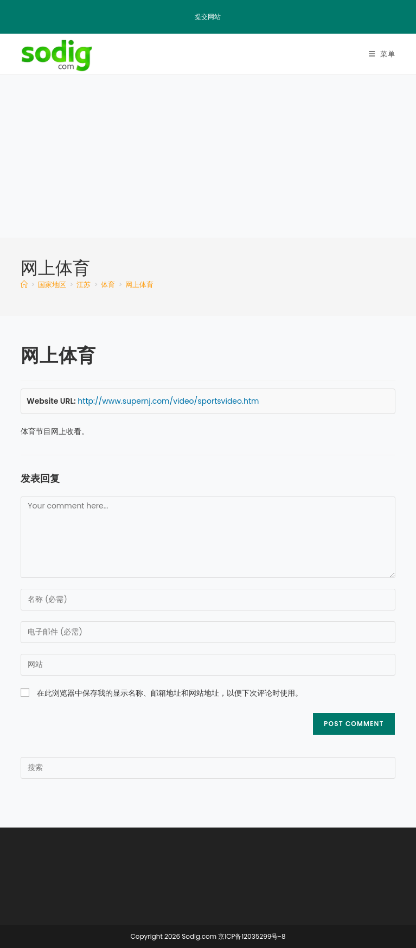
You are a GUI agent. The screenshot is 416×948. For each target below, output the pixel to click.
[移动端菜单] (382, 54)
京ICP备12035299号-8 (251, 936)
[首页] (24, 284)
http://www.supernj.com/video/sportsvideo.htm (168, 401)
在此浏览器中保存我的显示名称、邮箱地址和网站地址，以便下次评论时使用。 (170, 693)
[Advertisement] (208, 156)
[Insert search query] (208, 768)
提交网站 (208, 16)
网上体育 (139, 284)
